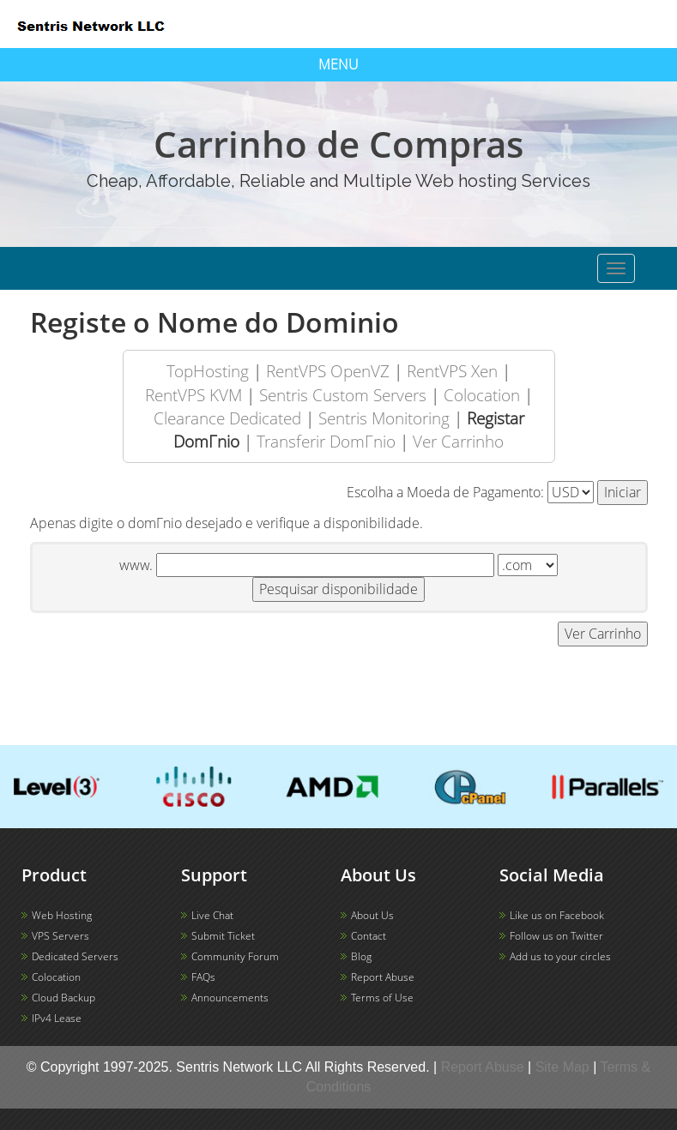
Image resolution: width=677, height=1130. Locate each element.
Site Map (562, 1067)
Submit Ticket (223, 936)
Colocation (482, 394)
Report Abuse (382, 977)
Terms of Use (382, 997)
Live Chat (212, 915)
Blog (361, 956)
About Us (372, 915)
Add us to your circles (560, 956)
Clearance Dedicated (227, 418)
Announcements (230, 997)
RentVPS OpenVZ (328, 370)
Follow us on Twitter (556, 936)
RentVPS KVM (193, 394)
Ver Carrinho (458, 441)
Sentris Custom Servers (342, 394)
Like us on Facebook (557, 915)
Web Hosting (62, 915)
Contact (368, 936)
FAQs (203, 977)
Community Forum (235, 956)
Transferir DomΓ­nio (326, 441)
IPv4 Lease (57, 1018)
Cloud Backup (63, 997)
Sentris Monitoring (384, 418)
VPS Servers (60, 936)
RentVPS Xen (452, 370)
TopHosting (207, 370)
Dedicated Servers (75, 956)
